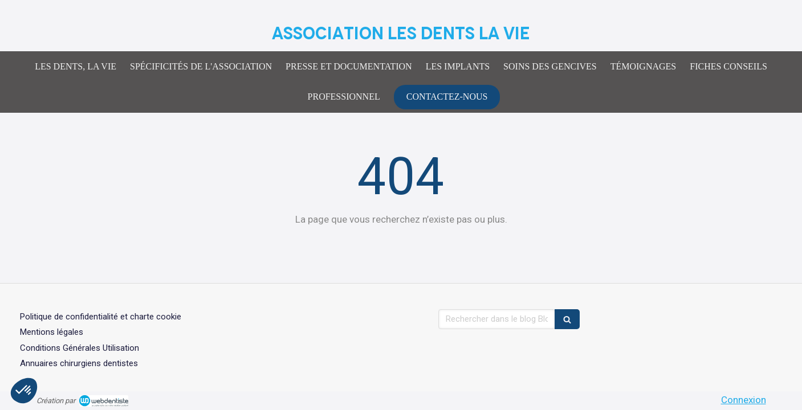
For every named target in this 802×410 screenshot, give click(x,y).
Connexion (743, 399)
